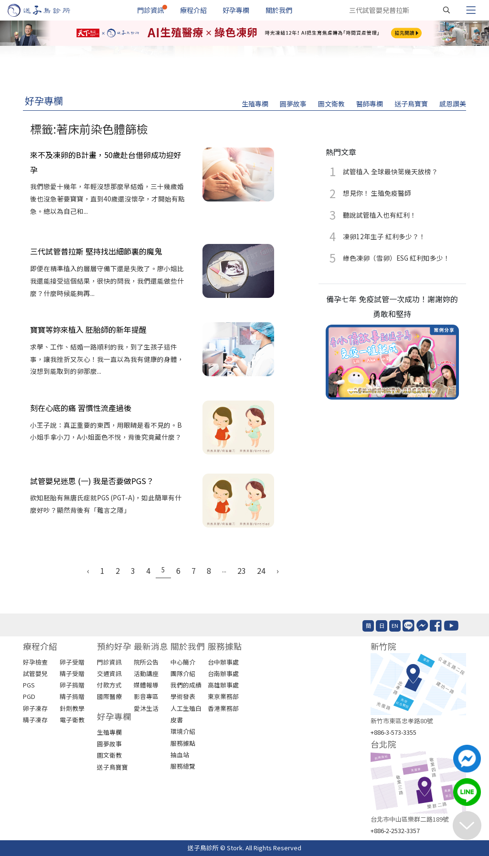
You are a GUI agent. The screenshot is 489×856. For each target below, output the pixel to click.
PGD (29, 696)
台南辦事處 (223, 673)
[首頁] (48, 10)
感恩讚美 (452, 103)
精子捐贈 (72, 696)
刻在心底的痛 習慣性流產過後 (80, 407)
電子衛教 (72, 719)
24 (261, 570)
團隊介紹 (182, 673)
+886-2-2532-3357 (395, 830)
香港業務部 (223, 708)
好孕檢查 (35, 661)
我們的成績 (186, 684)
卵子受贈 (72, 661)
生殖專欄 (255, 103)
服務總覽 (182, 766)
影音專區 (146, 696)
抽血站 (179, 754)
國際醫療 (109, 696)
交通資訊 (109, 673)
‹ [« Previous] (88, 570)
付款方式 (109, 684)
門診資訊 (150, 10)
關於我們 (279, 10)
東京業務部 (223, 696)
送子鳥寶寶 (411, 103)
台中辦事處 (223, 661)
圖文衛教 (331, 103)
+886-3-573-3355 (393, 732)
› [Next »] (277, 570)
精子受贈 (72, 673)
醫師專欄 (369, 103)
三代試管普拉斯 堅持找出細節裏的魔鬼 (96, 251)
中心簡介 (182, 661)
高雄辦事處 (223, 684)
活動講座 (146, 673)
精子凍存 (35, 719)
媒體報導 (146, 684)
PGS (29, 684)
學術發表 (182, 696)
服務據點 (182, 743)
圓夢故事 (293, 103)
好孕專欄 (236, 10)
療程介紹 (193, 10)
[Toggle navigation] (470, 10)
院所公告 (146, 661)
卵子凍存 (35, 708)
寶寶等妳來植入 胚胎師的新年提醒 (88, 329)
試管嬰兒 (35, 673)
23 (241, 570)
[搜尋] (446, 10)
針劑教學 (72, 708)
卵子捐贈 (72, 684)
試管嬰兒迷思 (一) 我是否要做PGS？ (92, 480)
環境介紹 (182, 731)
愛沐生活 (146, 708)
